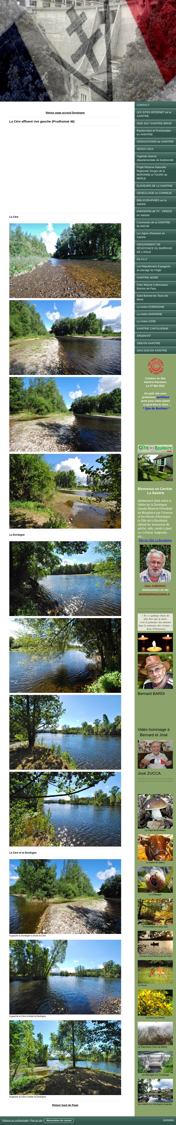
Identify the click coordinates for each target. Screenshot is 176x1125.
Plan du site (36, 1120)
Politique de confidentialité (15, 1120)
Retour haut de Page (65, 1105)
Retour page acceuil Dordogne (65, 112)
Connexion (168, 1120)
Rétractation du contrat (58, 1120)
